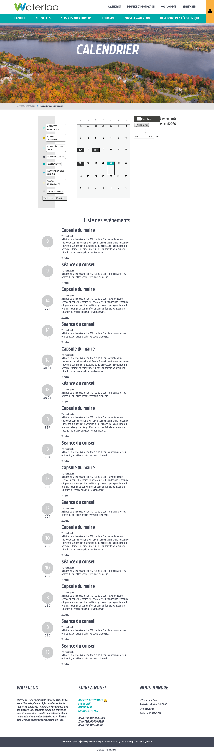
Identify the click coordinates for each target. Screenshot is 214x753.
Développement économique (180, 18)
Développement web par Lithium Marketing (100, 742)
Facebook (84, 704)
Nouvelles (43, 18)
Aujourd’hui (141, 125)
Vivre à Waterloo (137, 18)
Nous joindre (168, 6)
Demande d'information (141, 6)
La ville (19, 18)
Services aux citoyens (76, 18)
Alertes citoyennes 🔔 (92, 700)
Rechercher (188, 6)
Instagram (84, 707)
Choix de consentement (107, 750)
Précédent (144, 119)
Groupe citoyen (88, 711)
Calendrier (114, 6)
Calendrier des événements (52, 106)
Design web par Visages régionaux (137, 742)
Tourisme (108, 18)
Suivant (140, 131)
